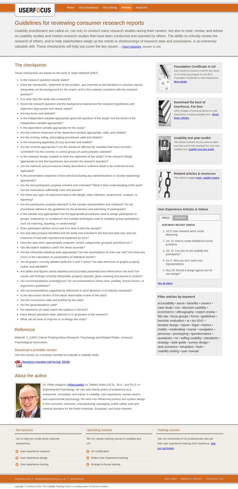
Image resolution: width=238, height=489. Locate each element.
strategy (163, 342)
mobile (162, 329)
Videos (166, 218)
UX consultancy (88, 7)
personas (164, 333)
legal (195, 325)
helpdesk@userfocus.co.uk (50, 479)
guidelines (208, 316)
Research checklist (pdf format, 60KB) (46, 361)
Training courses (168, 430)
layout (185, 325)
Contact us (215, 479)
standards (211, 338)
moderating (177, 329)
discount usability (194, 307)
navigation (206, 329)
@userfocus (77, 479)
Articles (126, 7)
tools (199, 177)
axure (181, 303)
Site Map (171, 479)
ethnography (185, 312)
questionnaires (201, 333)
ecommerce (166, 312)
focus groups (179, 316)
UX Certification (100, 451)
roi (176, 338)
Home (70, 7)
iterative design (168, 325)
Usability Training (55, 486)
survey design (198, 342)
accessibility (166, 303)
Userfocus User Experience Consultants (35, 8)
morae (192, 329)
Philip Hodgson (131, 47)
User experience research (35, 451)
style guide (178, 342)
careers (206, 303)
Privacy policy (191, 479)
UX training (110, 7)
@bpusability (76, 384)
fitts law (163, 316)
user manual (190, 351)
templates (186, 346)
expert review (205, 312)
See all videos (165, 283)
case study (165, 307)
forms (195, 316)
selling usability (191, 338)
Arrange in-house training (105, 464)
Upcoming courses (99, 430)
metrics (206, 325)
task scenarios (167, 346)
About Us (141, 7)
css (177, 307)
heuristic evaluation (171, 320)
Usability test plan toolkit (201, 149)
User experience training (34, 464)
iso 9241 (198, 320)
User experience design (34, 457)
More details (180, 81)
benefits (192, 303)
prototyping (180, 333)
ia (188, 320)
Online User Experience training (109, 457)
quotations (165, 338)
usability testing (211, 177)
